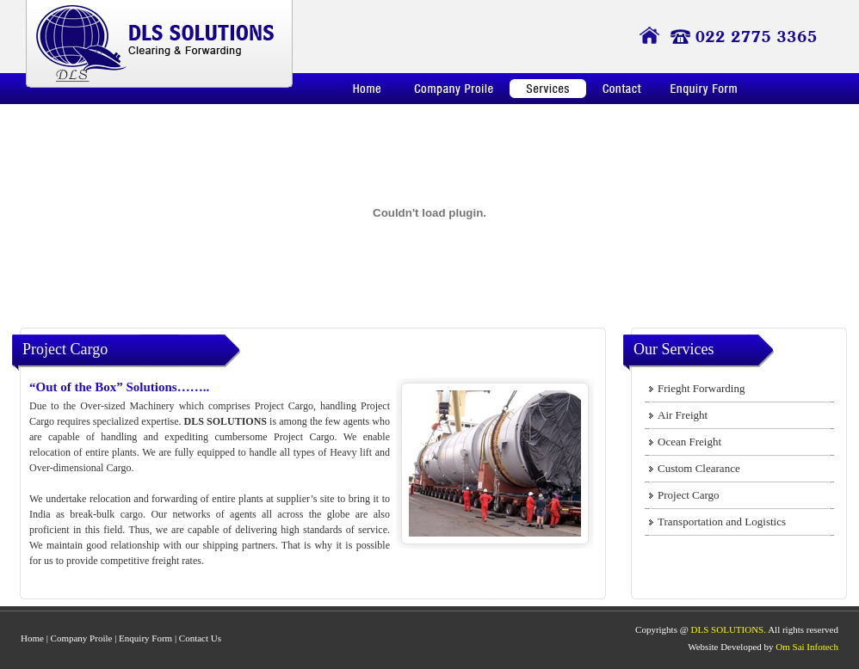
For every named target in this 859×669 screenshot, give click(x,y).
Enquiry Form (145, 638)
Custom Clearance (699, 468)
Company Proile (82, 638)
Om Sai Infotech (807, 646)
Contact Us (200, 638)
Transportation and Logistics (722, 521)
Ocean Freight (689, 441)
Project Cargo (689, 494)
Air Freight (683, 414)
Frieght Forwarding (701, 388)
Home (32, 638)
